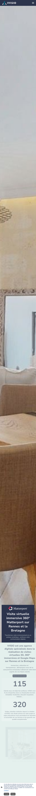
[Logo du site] (9, 3)
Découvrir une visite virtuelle (21, 676)
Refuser (13, 794)
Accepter (6, 794)
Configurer (6, 790)
